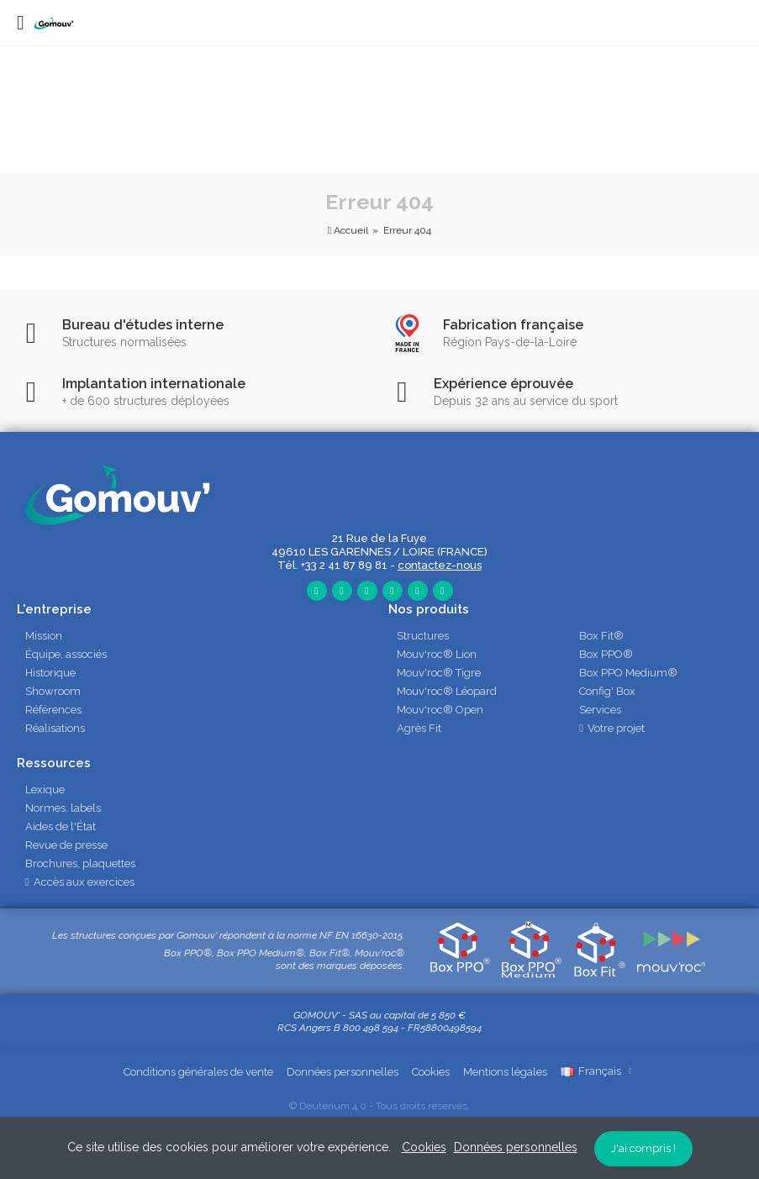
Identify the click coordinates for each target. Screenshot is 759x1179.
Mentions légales (505, 1072)
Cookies (431, 1072)
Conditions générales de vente (198, 1072)
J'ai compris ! (643, 1148)
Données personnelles (342, 1072)
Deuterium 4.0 (332, 1106)
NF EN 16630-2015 (361, 935)
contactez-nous (440, 565)
